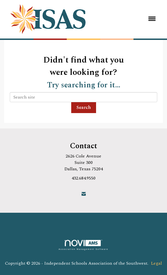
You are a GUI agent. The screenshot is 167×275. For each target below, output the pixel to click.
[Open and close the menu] (127, 19)
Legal (156, 263)
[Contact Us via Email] (84, 194)
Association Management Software (83, 245)
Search (84, 107)
